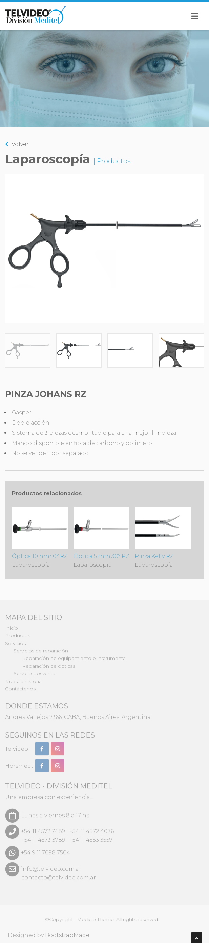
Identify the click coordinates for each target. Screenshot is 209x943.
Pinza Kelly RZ (163, 537)
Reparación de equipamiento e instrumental (74, 655)
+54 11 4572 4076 (91, 828)
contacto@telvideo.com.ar (58, 874)
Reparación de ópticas (48, 663)
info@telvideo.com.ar (51, 865)
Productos (17, 632)
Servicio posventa (34, 670)
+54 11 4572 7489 (43, 828)
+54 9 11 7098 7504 (45, 849)
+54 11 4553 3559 (90, 836)
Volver (17, 144)
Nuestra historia (23, 678)
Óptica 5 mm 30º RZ (101, 537)
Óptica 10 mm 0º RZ (40, 537)
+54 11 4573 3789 (43, 836)
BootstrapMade (70, 935)
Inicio (11, 625)
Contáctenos (20, 685)
